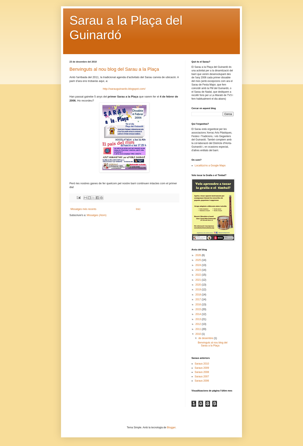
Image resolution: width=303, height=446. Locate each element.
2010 (198, 333)
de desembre (206, 338)
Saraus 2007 (202, 376)
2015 (198, 309)
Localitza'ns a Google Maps (210, 165)
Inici (138, 209)
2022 (198, 274)
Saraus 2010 (202, 363)
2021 (198, 279)
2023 (198, 269)
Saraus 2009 (202, 367)
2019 (198, 289)
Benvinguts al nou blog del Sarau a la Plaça (114, 69)
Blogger (171, 427)
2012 (198, 324)
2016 (198, 304)
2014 (198, 314)
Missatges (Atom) (96, 215)
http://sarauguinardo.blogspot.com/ (124, 88)
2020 (198, 284)
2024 (198, 265)
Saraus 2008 (202, 372)
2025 (198, 260)
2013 (198, 319)
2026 (198, 255)
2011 (198, 329)
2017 (198, 299)
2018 (198, 294)
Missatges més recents (83, 209)
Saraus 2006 (202, 380)
